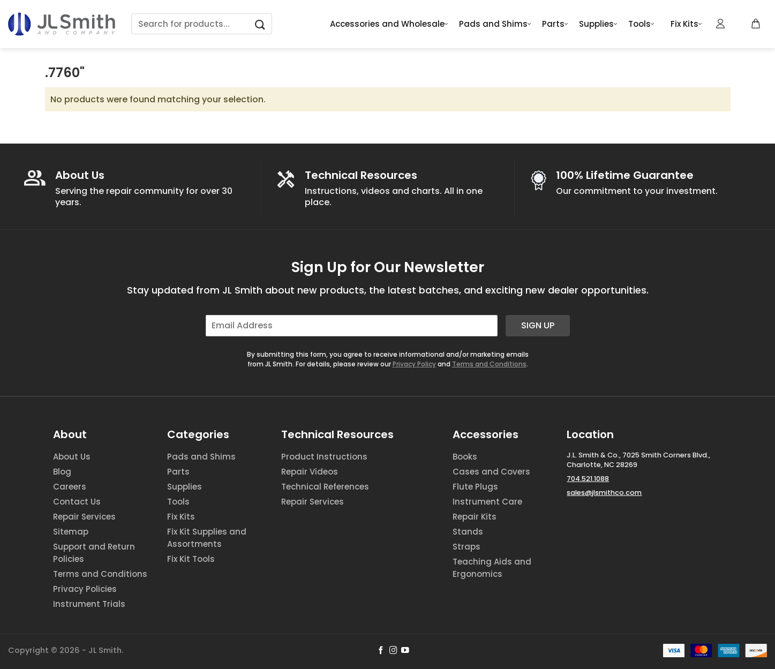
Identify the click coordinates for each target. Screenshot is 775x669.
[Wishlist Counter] (738, 24)
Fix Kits (686, 24)
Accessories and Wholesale (389, 24)
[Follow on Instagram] (393, 651)
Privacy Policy (414, 364)
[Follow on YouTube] (405, 651)
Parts (555, 24)
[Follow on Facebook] (381, 651)
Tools (641, 24)
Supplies (598, 24)
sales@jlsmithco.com (604, 492)
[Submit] (260, 23)
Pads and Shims (495, 24)
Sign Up (537, 325)
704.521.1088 (588, 478)
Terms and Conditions (489, 364)
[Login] (721, 23)
